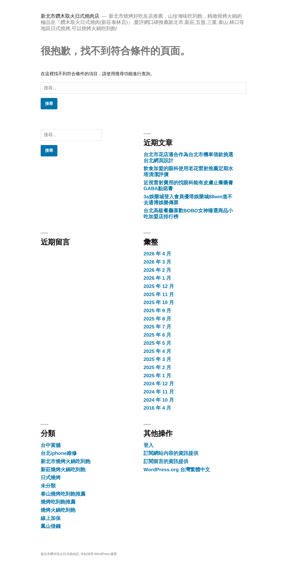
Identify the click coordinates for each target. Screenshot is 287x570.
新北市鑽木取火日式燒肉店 (70, 16)
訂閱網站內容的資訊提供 (171, 453)
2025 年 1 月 (157, 375)
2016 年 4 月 (157, 408)
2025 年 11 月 (159, 294)
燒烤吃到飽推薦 (58, 502)
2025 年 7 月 (157, 326)
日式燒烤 (51, 477)
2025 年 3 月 (157, 359)
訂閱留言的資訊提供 (166, 461)
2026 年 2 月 (157, 270)
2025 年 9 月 (157, 310)
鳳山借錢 (51, 526)
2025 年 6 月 (157, 335)
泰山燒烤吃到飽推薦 (63, 494)
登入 (148, 445)
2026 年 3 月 (157, 262)
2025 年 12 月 (159, 286)
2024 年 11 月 (159, 391)
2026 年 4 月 (157, 253)
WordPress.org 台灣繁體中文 (177, 469)
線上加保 (51, 518)
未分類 (48, 485)
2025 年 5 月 (157, 343)
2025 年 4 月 (157, 351)
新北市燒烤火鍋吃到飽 (65, 461)
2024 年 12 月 (159, 383)
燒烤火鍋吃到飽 (58, 510)
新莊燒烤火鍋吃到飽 (63, 469)
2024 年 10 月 (159, 400)
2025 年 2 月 (157, 367)
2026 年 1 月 (157, 278)
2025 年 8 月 (157, 318)
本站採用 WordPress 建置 (99, 554)
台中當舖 (51, 445)
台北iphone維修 (59, 453)
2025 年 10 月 (159, 302)
